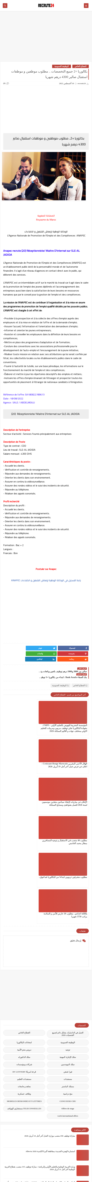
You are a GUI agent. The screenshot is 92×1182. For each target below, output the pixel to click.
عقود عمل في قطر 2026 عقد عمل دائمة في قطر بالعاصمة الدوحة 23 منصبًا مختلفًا (41, 1105)
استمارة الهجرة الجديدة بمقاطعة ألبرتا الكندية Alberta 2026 (50, 1028)
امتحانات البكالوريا (24, 919)
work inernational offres (67, 993)
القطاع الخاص (80, 66)
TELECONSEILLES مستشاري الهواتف (24, 985)
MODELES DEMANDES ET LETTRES (24, 978)
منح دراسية (67, 971)
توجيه (67, 927)
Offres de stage (67, 985)
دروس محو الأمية (24, 927)
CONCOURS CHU (68, 978)
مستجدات (68, 956)
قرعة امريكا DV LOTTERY (24, 949)
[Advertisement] (46, 37)
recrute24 (33, 1171)
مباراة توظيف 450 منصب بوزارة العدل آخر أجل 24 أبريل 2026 (49, 1013)
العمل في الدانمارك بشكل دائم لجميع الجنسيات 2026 (67, 911)
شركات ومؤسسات (24, 941)
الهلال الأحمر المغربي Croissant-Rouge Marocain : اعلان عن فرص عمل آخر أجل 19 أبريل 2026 (24, 717)
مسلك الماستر (68, 963)
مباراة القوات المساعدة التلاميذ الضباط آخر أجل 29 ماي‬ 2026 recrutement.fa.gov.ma (39, 1090)
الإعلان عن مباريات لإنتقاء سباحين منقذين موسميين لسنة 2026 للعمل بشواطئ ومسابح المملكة (69, 755)
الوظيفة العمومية (61, 66)
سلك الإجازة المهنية (68, 934)
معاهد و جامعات (24, 963)
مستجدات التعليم (24, 956)
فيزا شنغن (67, 949)
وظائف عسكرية (24, 971)
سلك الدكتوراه (24, 934)
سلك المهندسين (67, 941)
